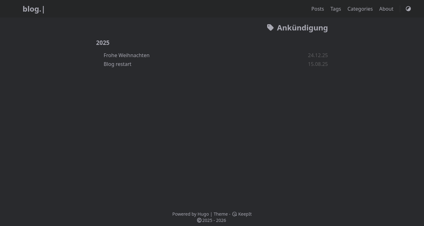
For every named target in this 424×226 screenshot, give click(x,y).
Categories (360, 8)
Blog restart (117, 64)
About (387, 8)
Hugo (203, 214)
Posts (318, 8)
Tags (336, 8)
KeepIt (242, 214)
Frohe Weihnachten (127, 55)
